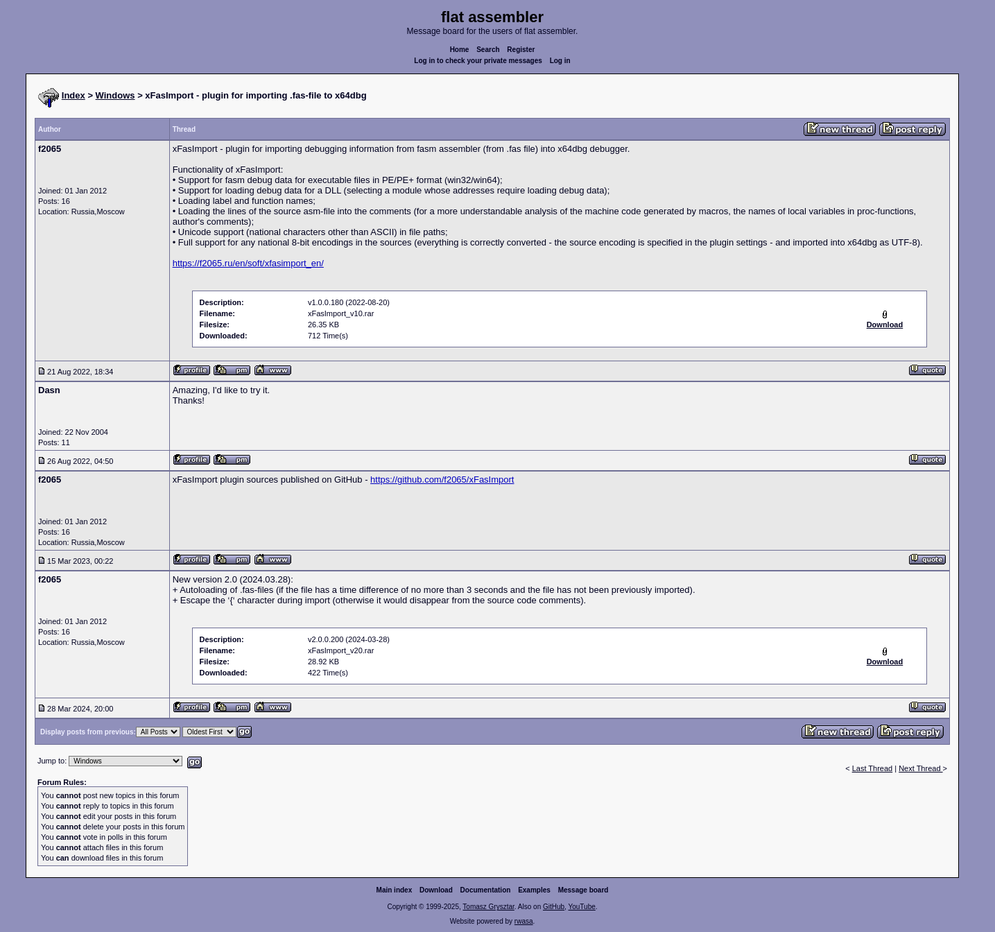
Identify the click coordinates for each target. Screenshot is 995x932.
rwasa (523, 921)
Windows (115, 95)
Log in (560, 60)
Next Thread (920, 768)
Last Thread (872, 768)
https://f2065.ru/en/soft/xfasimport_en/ (248, 263)
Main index (395, 890)
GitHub (553, 907)
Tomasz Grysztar (488, 907)
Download (436, 890)
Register (521, 49)
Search (487, 49)
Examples (534, 890)
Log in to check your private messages (478, 60)
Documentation (485, 890)
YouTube (581, 907)
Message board (583, 890)
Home (459, 49)
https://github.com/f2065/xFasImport (442, 479)
